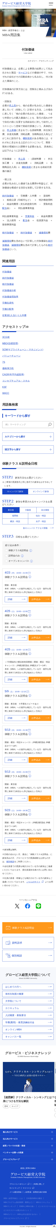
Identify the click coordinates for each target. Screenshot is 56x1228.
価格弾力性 (8, 368)
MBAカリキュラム (43, 1202)
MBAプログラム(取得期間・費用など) (18, 1202)
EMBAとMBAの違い (27, 1206)
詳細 (16, 599)
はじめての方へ (28, 987)
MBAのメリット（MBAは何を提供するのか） (21, 1214)
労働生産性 (8, 303)
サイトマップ (14, 1188)
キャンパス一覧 (28, 1036)
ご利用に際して (38, 1184)
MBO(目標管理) (10, 343)
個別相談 (10, 861)
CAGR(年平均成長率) (13, 374)
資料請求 (27, 943)
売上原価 (11, 130)
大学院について (28, 1001)
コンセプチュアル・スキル (16, 381)
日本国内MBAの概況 (34, 1198)
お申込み (40, 599)
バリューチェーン (11, 356)
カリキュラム (28, 1008)
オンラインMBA (28, 1029)
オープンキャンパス (17, 561)
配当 (4, 208)
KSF (4, 387)
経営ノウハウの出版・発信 (14, 1146)
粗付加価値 (8, 232)
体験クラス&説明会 (16, 550)
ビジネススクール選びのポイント (16, 1210)
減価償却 (43, 232)
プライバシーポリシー (19, 1184)
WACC (5, 393)
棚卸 (27, 138)
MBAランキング (10, 1206)
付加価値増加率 (10, 296)
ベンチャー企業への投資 (13, 1152)
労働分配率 (8, 309)
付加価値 (6, 272)
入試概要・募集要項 (28, 1015)
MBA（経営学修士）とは (13, 1198)
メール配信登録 (15, 1192)
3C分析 (6, 337)
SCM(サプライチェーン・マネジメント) (22, 349)
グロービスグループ (11, 1159)
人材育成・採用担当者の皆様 (35, 1192)
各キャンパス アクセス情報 (38, 528)
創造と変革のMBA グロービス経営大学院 (18, 11)
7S (3, 362)
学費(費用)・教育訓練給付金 (28, 1022)
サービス (22, 72)
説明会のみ (12, 555)
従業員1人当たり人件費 (14, 315)
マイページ (28, 1188)
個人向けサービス (10, 1132)
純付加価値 (8, 196)
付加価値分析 (9, 290)
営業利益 (29, 216)
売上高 (12, 105)
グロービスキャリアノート (15, 1218)
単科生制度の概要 (28, 994)
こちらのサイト (33, 882)
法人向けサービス (10, 1139)
